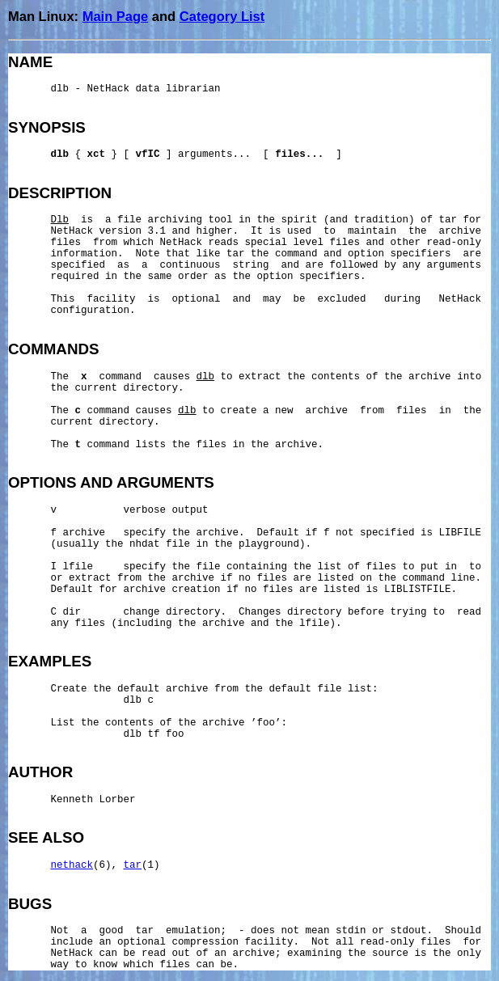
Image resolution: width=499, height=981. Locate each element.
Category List (222, 16)
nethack (72, 865)
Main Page (115, 16)
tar (133, 865)
